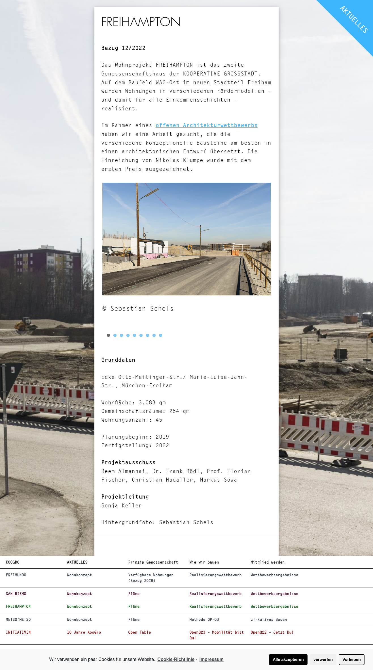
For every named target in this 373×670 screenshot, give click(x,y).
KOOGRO (12, 562)
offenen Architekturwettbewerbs (207, 125)
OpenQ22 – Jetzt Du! (272, 632)
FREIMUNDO (16, 575)
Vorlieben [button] (351, 659)
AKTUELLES (354, 19)
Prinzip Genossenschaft (153, 562)
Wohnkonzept (79, 575)
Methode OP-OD (204, 619)
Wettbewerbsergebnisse (274, 575)
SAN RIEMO (16, 593)
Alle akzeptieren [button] (288, 659)
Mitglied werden (268, 562)
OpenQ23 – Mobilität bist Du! (216, 635)
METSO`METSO (18, 619)
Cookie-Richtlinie (175, 659)
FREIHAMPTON (18, 606)
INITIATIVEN (18, 632)
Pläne (133, 593)
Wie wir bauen (204, 562)
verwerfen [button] (323, 659)
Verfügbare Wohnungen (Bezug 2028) (150, 578)
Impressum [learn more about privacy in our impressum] (211, 659)
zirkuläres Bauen (269, 619)
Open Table (139, 632)
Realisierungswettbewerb (215, 575)
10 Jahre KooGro (84, 632)
